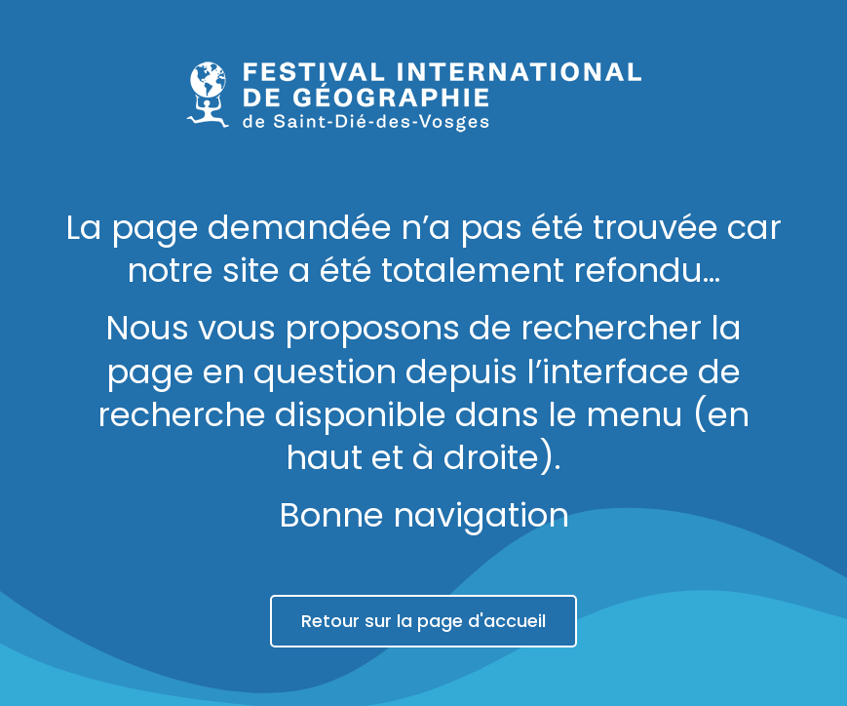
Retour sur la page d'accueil (423, 620)
